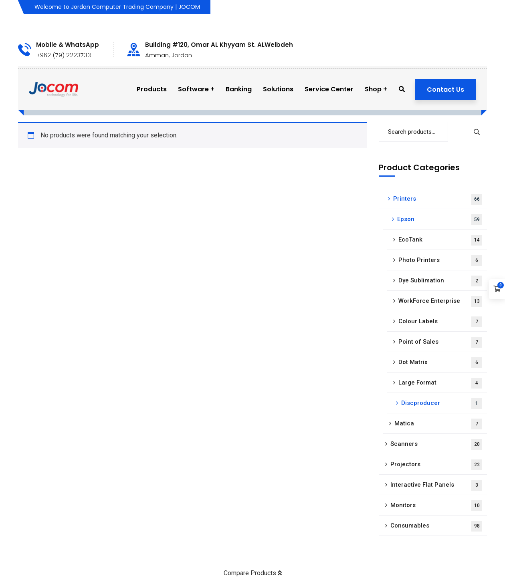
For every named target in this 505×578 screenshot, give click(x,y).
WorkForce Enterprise (440, 301)
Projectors (436, 464)
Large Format (440, 383)
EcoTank (440, 240)
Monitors (436, 505)
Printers (437, 199)
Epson (439, 219)
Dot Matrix (440, 362)
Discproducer (441, 403)
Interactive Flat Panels (436, 485)
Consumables (436, 526)
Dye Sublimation (440, 281)
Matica (438, 424)
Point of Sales (440, 342)
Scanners (436, 444)
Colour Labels (440, 321)
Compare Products (253, 573)
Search (476, 132)
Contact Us (445, 89)
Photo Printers (440, 260)
